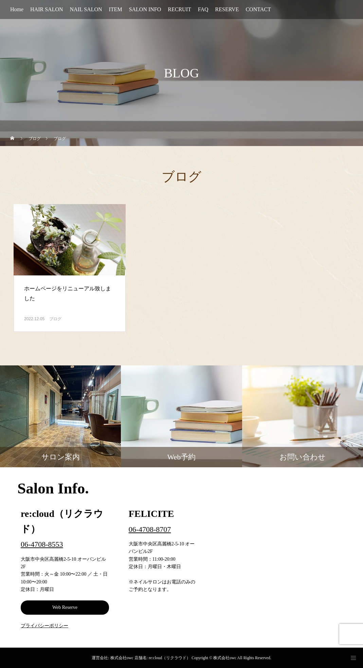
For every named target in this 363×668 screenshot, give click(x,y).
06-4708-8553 (42, 544)
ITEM (115, 9)
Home (16, 9)
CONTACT (258, 9)
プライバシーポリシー (44, 625)
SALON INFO (145, 9)
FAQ (203, 9)
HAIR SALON (46, 9)
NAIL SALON (86, 9)
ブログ (55, 319)
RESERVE (227, 9)
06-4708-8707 (150, 529)
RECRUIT (179, 9)
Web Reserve (64, 607)
